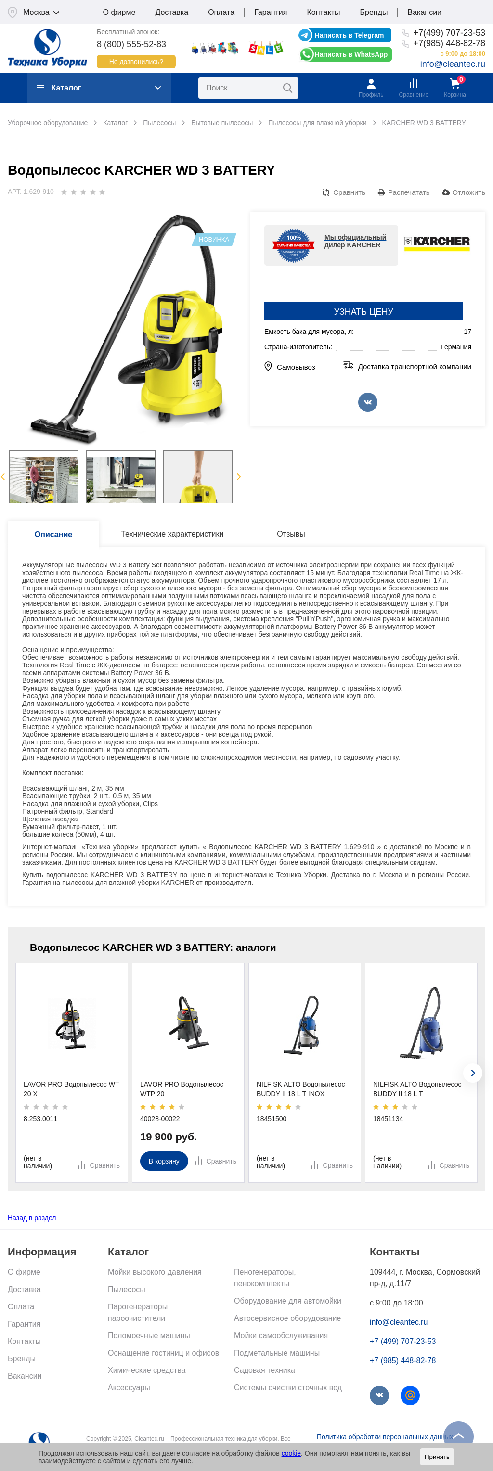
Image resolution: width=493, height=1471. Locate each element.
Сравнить (349, 192)
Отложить (469, 192)
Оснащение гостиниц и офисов (163, 1353)
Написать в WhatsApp (351, 54)
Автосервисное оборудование (287, 1318)
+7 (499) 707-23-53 (403, 1341)
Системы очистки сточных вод (288, 1387)
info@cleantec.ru (452, 64)
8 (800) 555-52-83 (131, 44)
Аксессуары (129, 1387)
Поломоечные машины (149, 1335)
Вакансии (424, 12)
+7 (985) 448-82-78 (403, 1360)
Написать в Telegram (349, 35)
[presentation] (472, 1073)
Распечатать (409, 192)
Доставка (171, 12)
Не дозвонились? (136, 61)
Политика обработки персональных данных (385, 1437)
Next (239, 476)
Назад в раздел (32, 1218)
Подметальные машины (277, 1353)
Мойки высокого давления (155, 1272)
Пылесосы (126, 1289)
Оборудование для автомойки (287, 1301)
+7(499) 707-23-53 (449, 33)
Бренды (374, 12)
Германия (456, 347)
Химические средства (146, 1370)
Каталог (59, 88)
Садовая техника (264, 1370)
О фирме (119, 12)
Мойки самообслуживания (281, 1335)
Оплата (221, 12)
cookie (291, 1453)
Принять (437, 1456)
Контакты (323, 12)
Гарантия (270, 12)
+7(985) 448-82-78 (449, 43)
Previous (2, 476)
